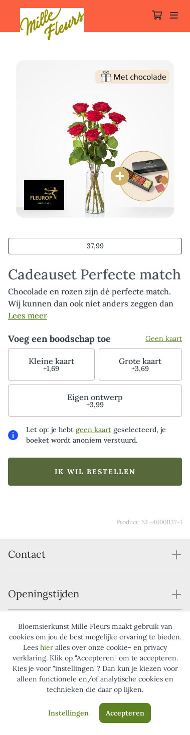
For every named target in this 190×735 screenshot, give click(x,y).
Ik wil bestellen (95, 471)
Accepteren (125, 712)
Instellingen (68, 712)
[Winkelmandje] (157, 16)
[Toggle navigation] (174, 16)
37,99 (95, 245)
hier (46, 647)
